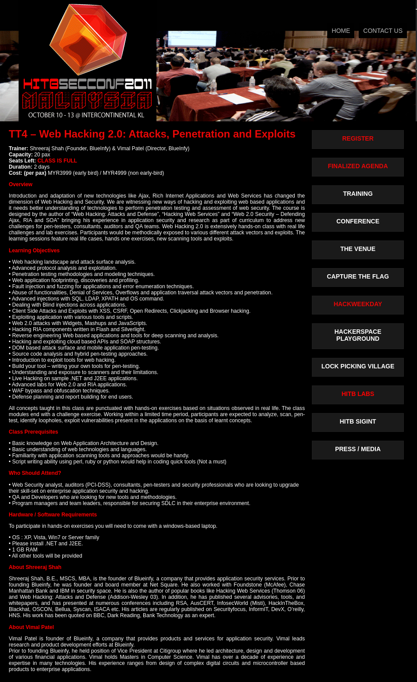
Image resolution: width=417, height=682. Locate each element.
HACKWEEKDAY (358, 303)
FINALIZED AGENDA (358, 166)
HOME (341, 30)
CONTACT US (383, 30)
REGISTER (358, 138)
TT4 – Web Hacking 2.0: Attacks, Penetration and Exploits (152, 134)
